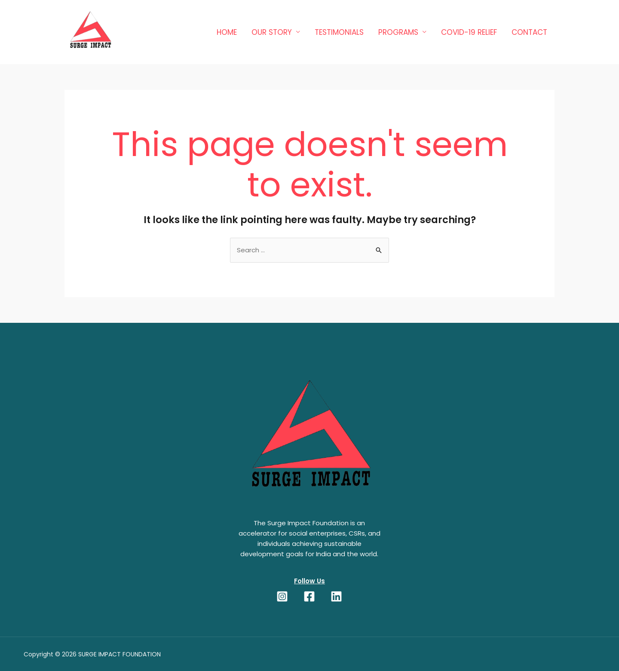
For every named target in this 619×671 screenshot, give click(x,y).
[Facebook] (309, 596)
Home (227, 32)
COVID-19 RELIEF (469, 32)
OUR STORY (271, 32)
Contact (529, 32)
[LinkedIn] (336, 596)
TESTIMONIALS (339, 32)
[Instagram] (282, 596)
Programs (398, 32)
